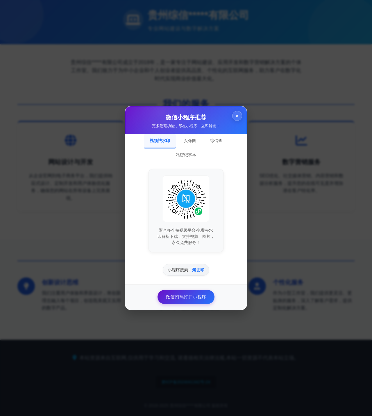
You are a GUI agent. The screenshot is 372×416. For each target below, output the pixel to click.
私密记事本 (186, 155)
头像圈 (190, 140)
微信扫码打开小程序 (186, 296)
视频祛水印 (160, 140)
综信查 (216, 140)
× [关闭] (237, 115)
